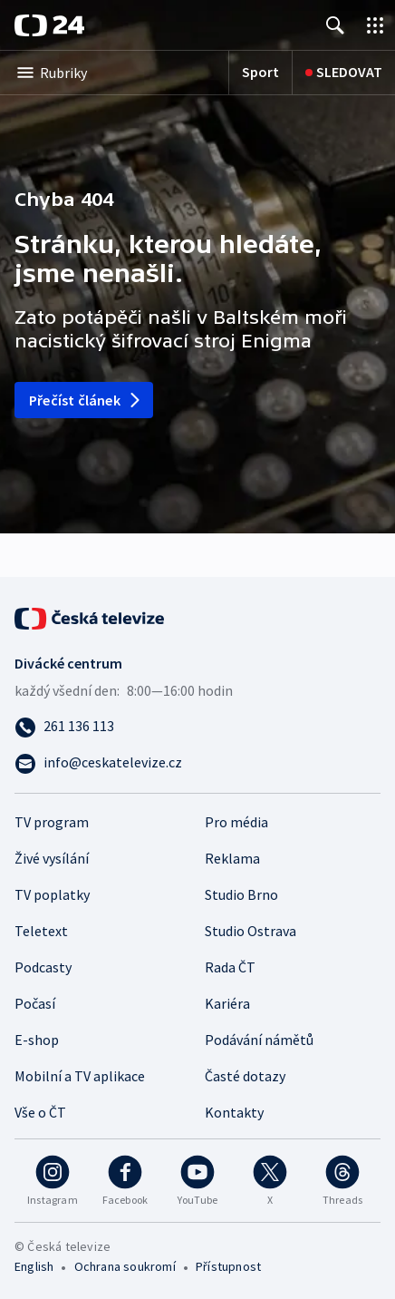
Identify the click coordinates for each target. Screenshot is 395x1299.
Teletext (41, 931)
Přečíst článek (85, 400)
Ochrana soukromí (125, 1266)
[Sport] (249, 72)
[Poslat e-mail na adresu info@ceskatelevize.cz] (197, 762)
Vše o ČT (40, 1112)
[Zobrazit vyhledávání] (335, 25)
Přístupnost (228, 1266)
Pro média (236, 822)
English (33, 1266)
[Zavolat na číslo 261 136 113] (197, 726)
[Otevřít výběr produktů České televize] (375, 25)
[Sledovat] (338, 72)
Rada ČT (230, 967)
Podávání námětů (259, 1039)
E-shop (36, 1039)
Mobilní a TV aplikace (79, 1076)
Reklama (232, 858)
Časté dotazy (245, 1076)
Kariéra (227, 1003)
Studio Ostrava (250, 931)
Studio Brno (241, 894)
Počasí (34, 1003)
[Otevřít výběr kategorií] (108, 72)
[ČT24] (49, 25)
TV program (51, 822)
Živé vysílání (51, 858)
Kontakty (234, 1112)
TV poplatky (52, 894)
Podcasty (43, 967)
